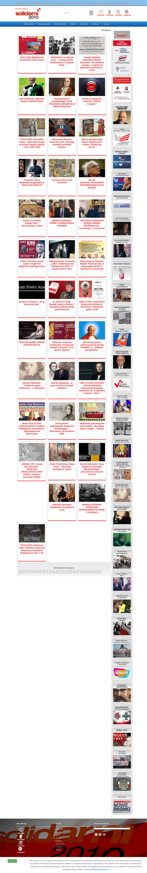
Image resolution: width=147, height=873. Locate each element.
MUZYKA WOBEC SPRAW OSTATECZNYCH (32, 343)
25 (92, 531)
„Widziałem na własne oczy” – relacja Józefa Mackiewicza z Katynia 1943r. (62, 61)
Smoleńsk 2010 (61, 24)
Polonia (76, 2)
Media (27, 2)
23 (86, 531)
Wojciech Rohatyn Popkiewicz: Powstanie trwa (32, 507)
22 (82, 531)
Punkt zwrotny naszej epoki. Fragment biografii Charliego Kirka (32, 263)
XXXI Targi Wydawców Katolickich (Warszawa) (32, 58)
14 (56, 531)
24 (89, 531)
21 (79, 531)
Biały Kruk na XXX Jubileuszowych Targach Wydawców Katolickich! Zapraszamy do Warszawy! (32, 428)
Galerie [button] (95, 24)
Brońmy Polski (97, 2)
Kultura (48, 2)
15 (59, 531)
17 (66, 531)
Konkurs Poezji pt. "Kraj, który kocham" (32, 302)
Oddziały (59, 841)
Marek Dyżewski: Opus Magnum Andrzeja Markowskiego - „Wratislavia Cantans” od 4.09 (92, 469)
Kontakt (58, 850)
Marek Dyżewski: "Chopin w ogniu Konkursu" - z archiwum (32, 385)
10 (43, 531)
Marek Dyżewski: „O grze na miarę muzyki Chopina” (62, 385)
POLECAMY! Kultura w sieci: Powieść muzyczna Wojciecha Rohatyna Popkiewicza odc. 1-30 (92, 508)
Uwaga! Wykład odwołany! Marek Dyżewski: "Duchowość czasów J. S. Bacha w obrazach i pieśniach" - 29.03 (92, 63)
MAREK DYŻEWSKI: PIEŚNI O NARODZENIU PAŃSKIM (62, 223)
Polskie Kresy (111, 2)
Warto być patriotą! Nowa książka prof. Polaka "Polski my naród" (92, 143)
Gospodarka (38, 2)
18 (69, 531)
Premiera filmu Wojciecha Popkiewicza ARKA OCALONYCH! (32, 182)
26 (96, 531)
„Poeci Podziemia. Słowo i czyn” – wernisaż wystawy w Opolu (62, 466)
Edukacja (57, 2)
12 (49, 531)
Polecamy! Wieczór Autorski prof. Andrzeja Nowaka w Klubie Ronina (62, 143)
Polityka (19, 2)
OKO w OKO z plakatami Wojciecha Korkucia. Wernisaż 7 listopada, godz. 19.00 (92, 305)
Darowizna (59, 847)
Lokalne (85, 2)
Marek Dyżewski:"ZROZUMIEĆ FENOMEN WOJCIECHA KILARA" (92, 183)
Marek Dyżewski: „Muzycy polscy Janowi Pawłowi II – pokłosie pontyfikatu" (92, 346)
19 (72, 531)
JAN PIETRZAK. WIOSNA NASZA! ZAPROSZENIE (32, 99)
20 (76, 531)
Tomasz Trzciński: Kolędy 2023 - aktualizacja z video (32, 223)
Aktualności (29, 24)
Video (73, 24)
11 (46, 531)
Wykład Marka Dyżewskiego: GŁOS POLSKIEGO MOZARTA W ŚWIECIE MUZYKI (62, 102)
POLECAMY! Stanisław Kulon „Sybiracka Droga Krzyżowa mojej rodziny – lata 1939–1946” (31, 143)
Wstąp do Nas (60, 844)
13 (52, 531)
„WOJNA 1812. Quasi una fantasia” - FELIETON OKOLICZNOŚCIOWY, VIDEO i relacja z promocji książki (32, 469)
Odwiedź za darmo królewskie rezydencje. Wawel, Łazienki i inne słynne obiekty (62, 346)
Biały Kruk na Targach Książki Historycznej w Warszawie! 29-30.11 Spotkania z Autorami (92, 265)
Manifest (59, 832)
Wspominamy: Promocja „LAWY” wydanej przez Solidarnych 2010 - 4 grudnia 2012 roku (62, 265)
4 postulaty (59, 829)
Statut (58, 835)
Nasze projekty (44, 24)
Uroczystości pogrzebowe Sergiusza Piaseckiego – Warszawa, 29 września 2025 (62, 427)
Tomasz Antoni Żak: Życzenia (62, 181)
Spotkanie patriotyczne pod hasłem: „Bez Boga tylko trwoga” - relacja (92, 426)
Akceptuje (12, 861)
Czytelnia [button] (84, 24)
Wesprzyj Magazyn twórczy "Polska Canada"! (92, 101)
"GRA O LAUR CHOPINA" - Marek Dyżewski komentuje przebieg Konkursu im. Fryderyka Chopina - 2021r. (92, 387)
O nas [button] (106, 24)
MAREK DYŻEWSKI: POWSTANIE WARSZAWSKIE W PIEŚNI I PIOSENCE (62, 508)
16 (62, 531)
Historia (67, 2)
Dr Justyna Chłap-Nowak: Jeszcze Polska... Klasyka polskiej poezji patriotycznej (62, 305)
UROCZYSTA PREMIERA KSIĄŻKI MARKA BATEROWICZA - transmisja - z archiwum (92, 224)
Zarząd (58, 838)
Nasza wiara (124, 2)
